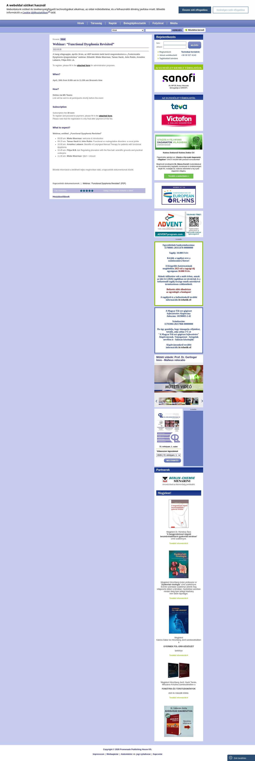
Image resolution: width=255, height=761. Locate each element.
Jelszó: (159, 47)
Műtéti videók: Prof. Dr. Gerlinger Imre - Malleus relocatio (176, 359)
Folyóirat (158, 23)
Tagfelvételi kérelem (168, 58)
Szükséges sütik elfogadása (230, 10)
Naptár (113, 23)
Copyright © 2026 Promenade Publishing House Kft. (127, 749)
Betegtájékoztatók (135, 23)
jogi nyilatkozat (143, 754)
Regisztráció (165, 52)
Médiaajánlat (112, 754)
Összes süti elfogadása (195, 10)
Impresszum (98, 754)
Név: (158, 43)
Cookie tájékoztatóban (35, 12)
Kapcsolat (157, 754)
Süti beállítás (237, 757)
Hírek (80, 23)
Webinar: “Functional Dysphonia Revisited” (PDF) (104, 183)
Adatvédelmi (126, 754)
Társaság (96, 23)
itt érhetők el (184, 300)
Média (174, 23)
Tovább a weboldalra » (178, 176)
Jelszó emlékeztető (168, 55)
